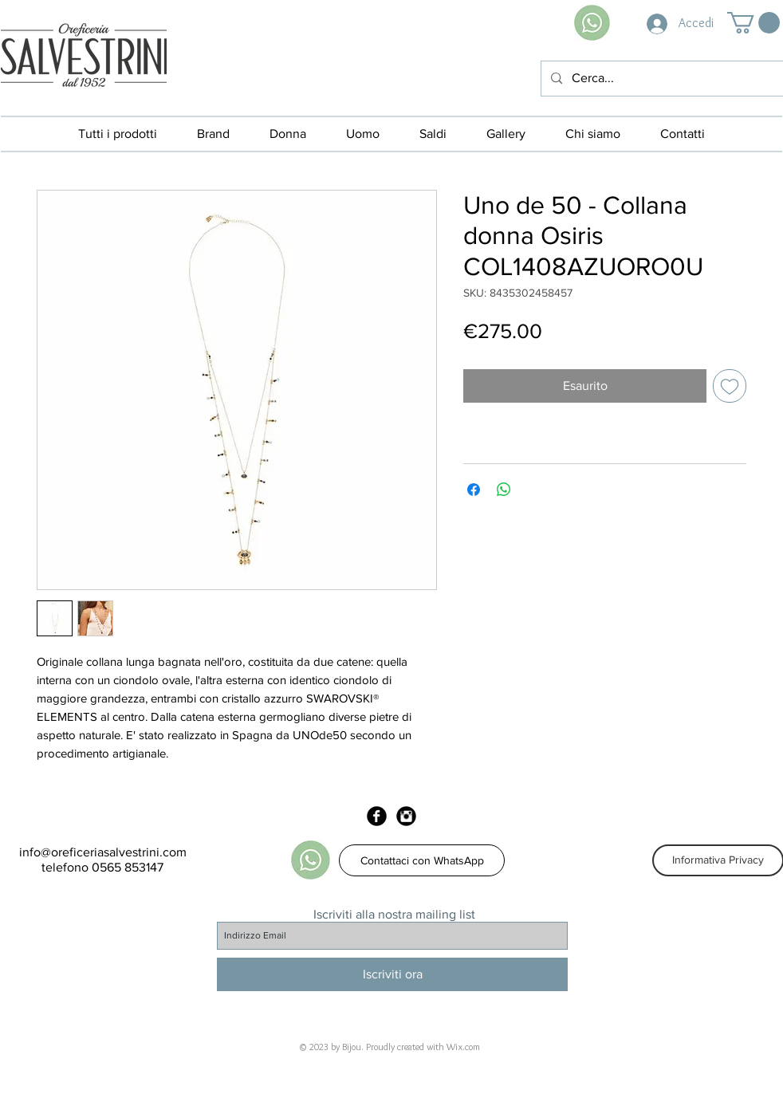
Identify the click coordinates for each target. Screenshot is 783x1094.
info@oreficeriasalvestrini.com (103, 852)
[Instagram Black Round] (406, 816)
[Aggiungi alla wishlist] (729, 386)
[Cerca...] (661, 78)
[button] (753, 22)
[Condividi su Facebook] (473, 489)
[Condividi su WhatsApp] (503, 489)
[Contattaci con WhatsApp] (422, 860)
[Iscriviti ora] (392, 974)
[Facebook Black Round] (377, 816)
